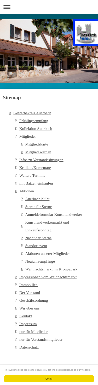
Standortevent (36, 246)
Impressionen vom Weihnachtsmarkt (48, 277)
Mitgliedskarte (36, 144)
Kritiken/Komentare (35, 168)
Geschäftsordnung (33, 300)
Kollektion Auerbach (35, 129)
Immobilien (28, 285)
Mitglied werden (38, 152)
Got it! (49, 378)
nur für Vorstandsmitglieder (40, 339)
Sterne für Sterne (38, 207)
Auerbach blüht (37, 199)
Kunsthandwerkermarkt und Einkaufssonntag (47, 226)
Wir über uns (29, 308)
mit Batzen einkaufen (36, 183)
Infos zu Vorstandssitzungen (41, 160)
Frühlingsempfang (33, 121)
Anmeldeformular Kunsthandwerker (53, 214)
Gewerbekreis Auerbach (32, 113)
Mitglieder (27, 136)
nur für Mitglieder (33, 332)
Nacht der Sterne (38, 238)
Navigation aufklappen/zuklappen (49, 6)
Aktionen (26, 191)
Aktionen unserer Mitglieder (47, 253)
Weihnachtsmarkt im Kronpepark (51, 269)
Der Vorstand (29, 293)
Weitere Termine (32, 175)
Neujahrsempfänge (40, 261)
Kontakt (25, 316)
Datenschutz (29, 347)
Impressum (28, 324)
